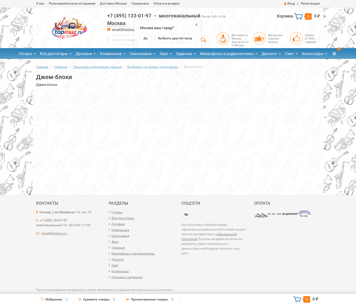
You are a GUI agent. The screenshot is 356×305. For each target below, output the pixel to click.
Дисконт (269, 53)
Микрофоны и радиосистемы (227, 53)
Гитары (25, 53)
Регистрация (310, 3)
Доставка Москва (113, 3)
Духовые (84, 53)
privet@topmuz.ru (125, 29)
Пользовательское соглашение (72, 3)
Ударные (184, 53)
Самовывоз (140, 3)
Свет (289, 53)
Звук (164, 53)
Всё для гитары (54, 53)
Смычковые (141, 53)
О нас (40, 3)
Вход (289, 3)
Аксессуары (313, 53)
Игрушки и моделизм (127, 277)
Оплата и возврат (166, 3)
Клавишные (111, 53)
